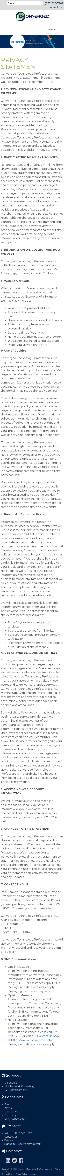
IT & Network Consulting (19, 1086)
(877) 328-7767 (54, 3)
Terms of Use (7, 1174)
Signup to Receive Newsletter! (22, 1143)
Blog (7, 1104)
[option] (32, 41)
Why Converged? (15, 1118)
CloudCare (11, 1082)
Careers (8, 1140)
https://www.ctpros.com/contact (33, 1040)
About (32, 1174)
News (8, 1108)
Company (10, 1115)
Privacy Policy (21, 1174)
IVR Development (16, 1089)
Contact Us (55, 7)
